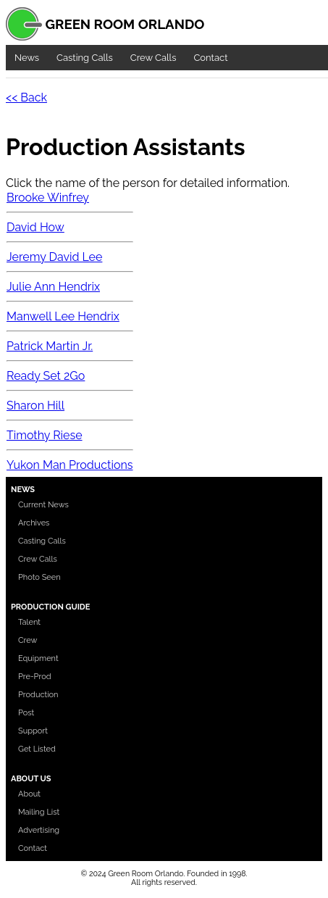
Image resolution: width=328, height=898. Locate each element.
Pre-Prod (34, 676)
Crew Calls (153, 57)
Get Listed (37, 749)
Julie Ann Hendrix (53, 287)
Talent (29, 622)
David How (35, 227)
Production (38, 694)
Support (33, 731)
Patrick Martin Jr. (50, 346)
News (26, 57)
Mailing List (38, 812)
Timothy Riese (45, 435)
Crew (27, 640)
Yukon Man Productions (70, 465)
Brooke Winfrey (48, 197)
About (29, 794)
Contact (210, 57)
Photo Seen (39, 577)
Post (26, 713)
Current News (43, 505)
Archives (33, 523)
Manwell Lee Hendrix (63, 316)
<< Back (26, 97)
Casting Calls (84, 57)
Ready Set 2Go (46, 376)
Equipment (38, 658)
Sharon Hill (35, 405)
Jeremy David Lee (54, 257)
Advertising (38, 830)
